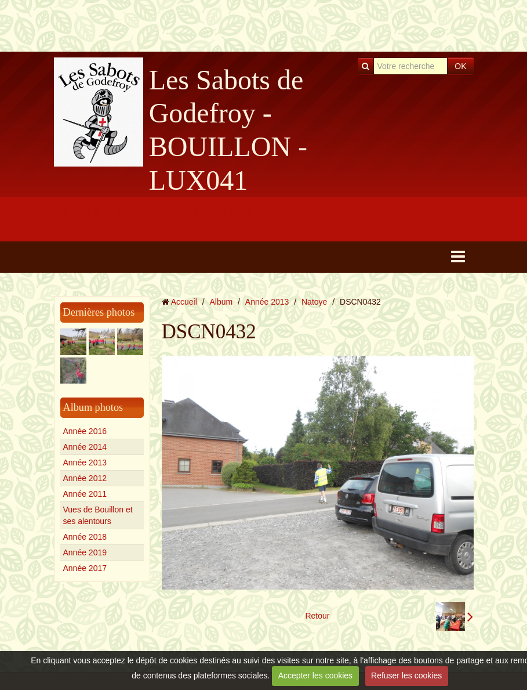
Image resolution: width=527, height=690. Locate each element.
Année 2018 (85, 536)
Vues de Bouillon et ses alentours (98, 515)
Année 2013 (85, 462)
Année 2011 (85, 493)
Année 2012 (85, 478)
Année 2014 (85, 446)
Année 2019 (85, 552)
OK (460, 66)
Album (220, 301)
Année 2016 (85, 431)
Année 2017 (85, 568)
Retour (317, 615)
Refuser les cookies (406, 675)
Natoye (314, 301)
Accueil (184, 301)
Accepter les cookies (315, 675)
